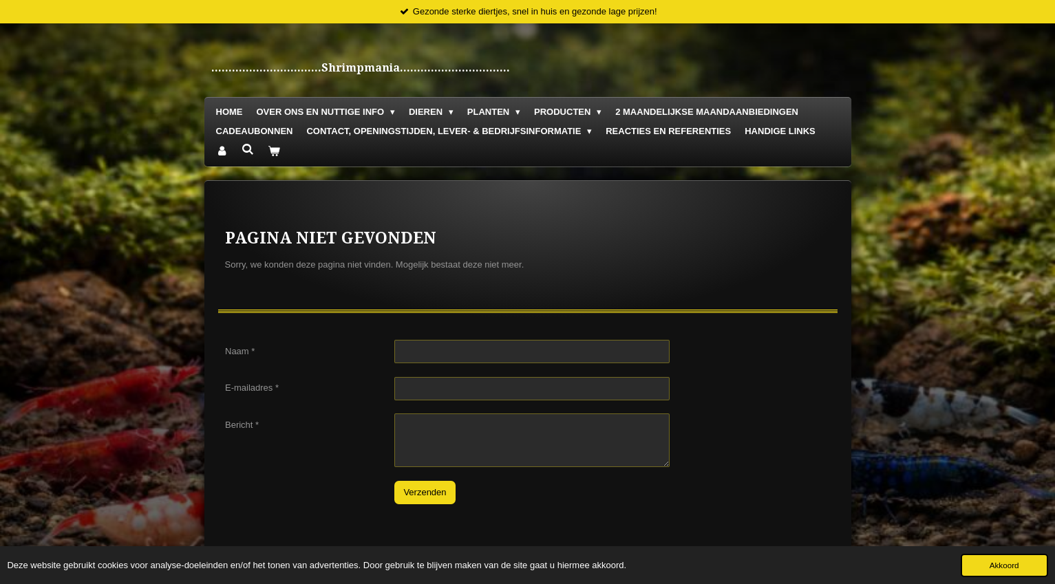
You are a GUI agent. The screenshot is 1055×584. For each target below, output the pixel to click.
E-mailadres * (252, 388)
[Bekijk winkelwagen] (275, 152)
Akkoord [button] (1004, 565)
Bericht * (242, 425)
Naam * (240, 351)
